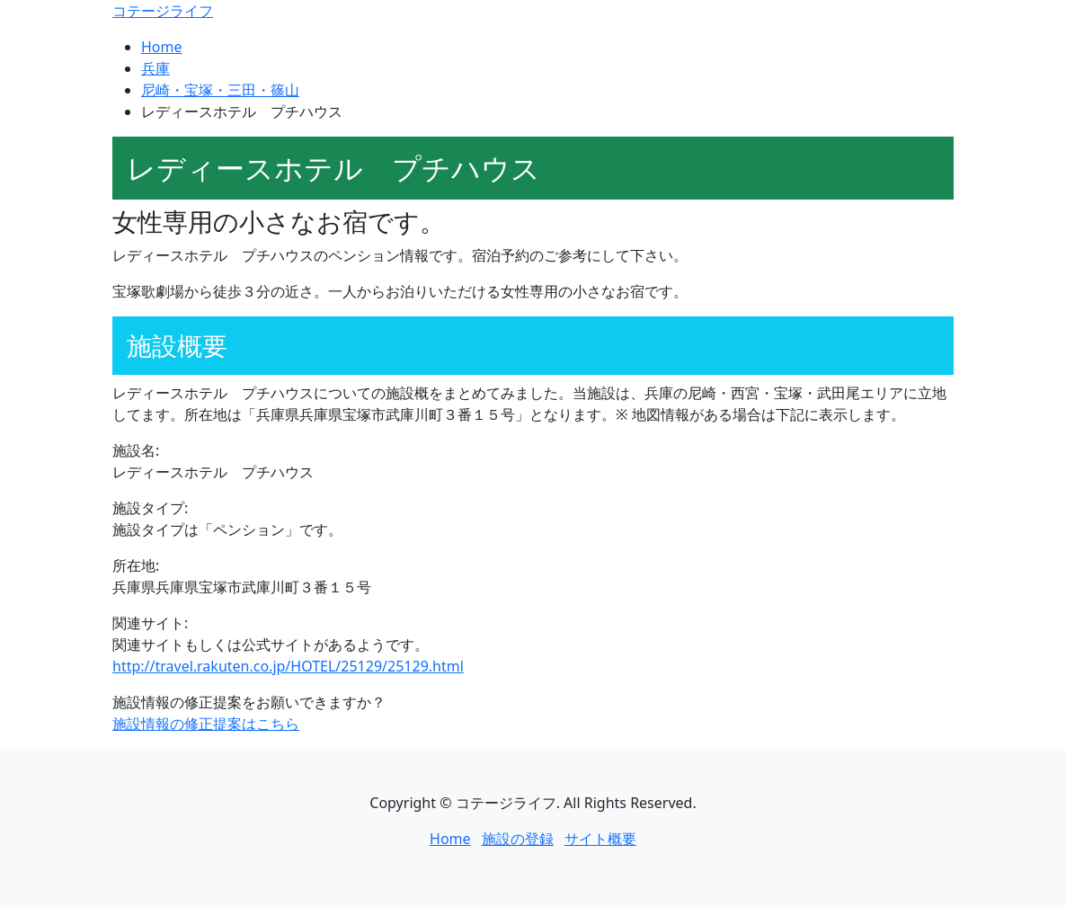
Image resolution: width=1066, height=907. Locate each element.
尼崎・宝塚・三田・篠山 (220, 90)
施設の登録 (518, 839)
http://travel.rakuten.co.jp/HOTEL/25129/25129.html (288, 666)
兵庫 (155, 68)
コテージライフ (162, 11)
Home (161, 47)
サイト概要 (600, 839)
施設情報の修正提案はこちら (205, 724)
